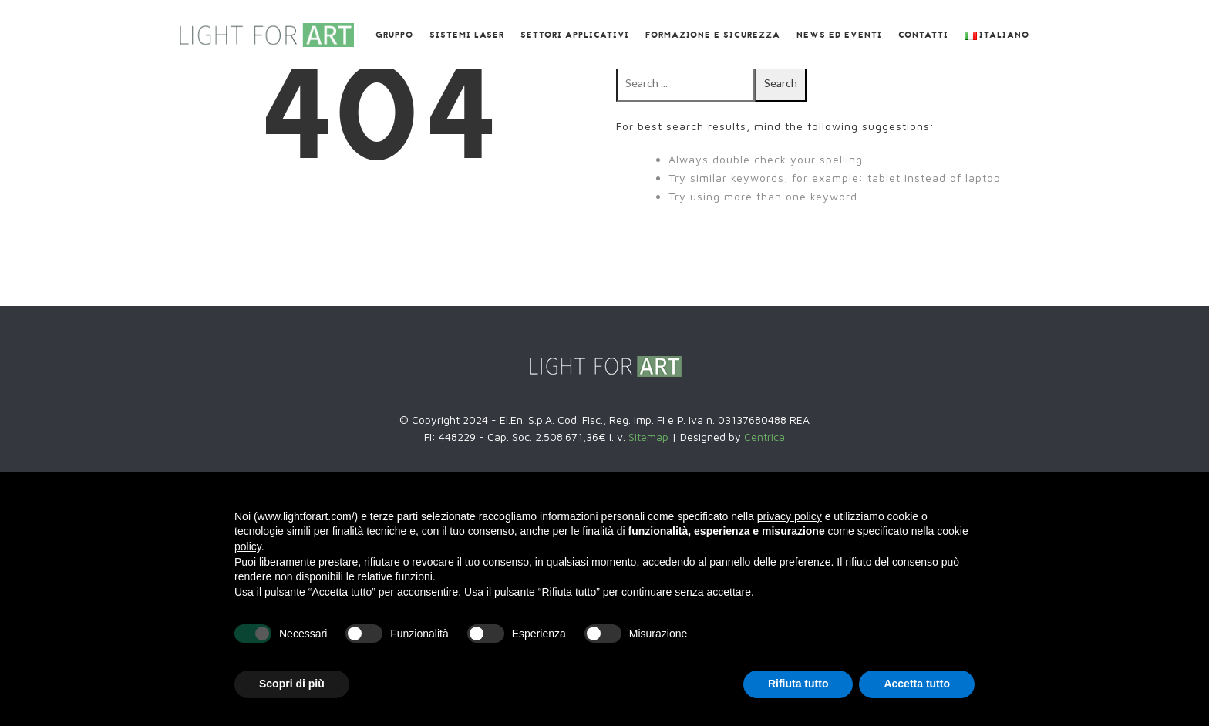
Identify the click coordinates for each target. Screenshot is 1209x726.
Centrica (764, 436)
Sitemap (650, 436)
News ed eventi (839, 35)
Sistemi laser (466, 35)
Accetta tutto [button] (917, 683)
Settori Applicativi (574, 35)
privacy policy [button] (789, 516)
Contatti (923, 35)
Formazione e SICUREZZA (712, 35)
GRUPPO (394, 35)
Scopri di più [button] (292, 683)
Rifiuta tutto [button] (798, 683)
